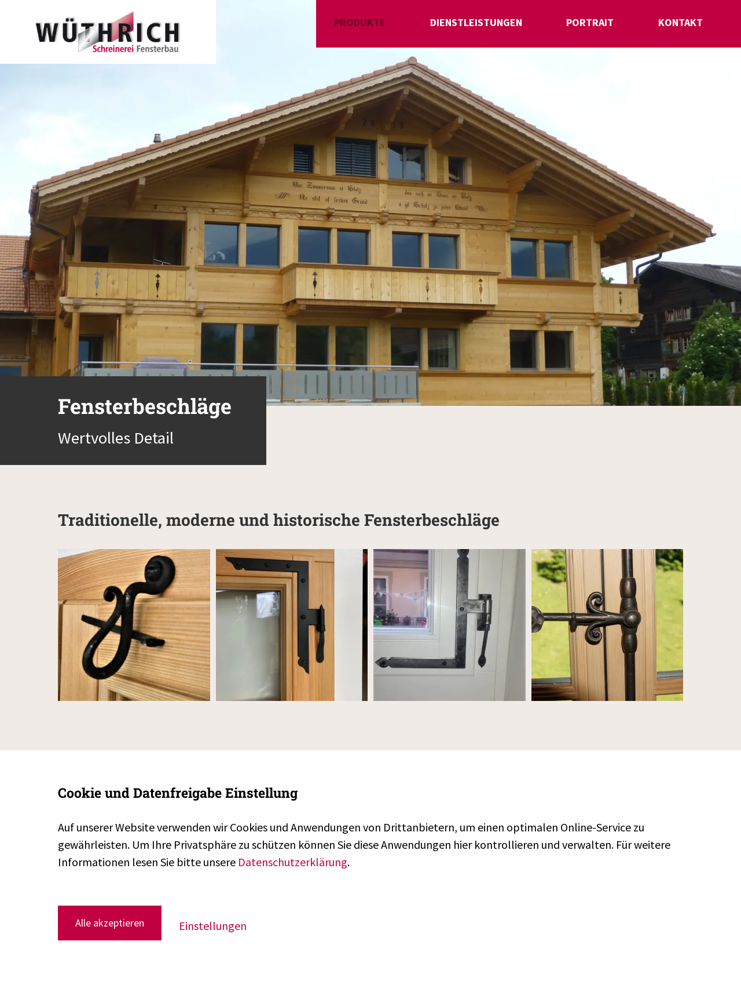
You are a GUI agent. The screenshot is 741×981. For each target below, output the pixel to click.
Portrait (620, 30)
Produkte (444, 30)
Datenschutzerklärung (292, 862)
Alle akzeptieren (109, 922)
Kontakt (684, 30)
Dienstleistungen (533, 30)
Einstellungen (213, 925)
